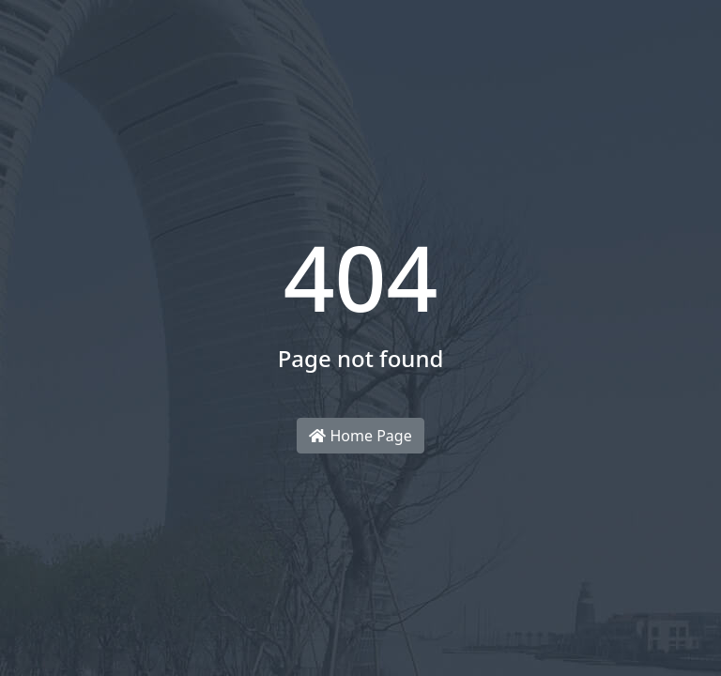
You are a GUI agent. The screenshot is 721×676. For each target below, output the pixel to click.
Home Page (360, 435)
